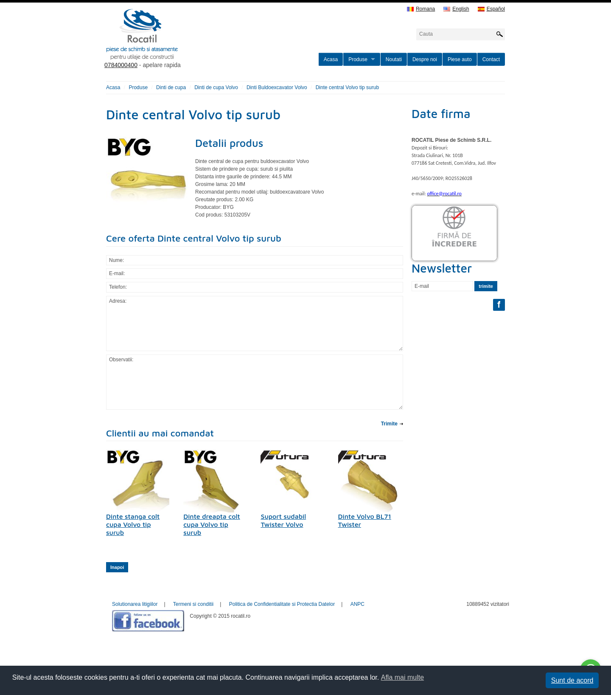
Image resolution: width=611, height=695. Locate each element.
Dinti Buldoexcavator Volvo (277, 87)
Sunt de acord (572, 680)
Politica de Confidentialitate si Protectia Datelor (282, 604)
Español (491, 9)
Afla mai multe (402, 677)
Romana (421, 9)
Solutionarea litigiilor (134, 604)
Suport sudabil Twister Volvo (283, 520)
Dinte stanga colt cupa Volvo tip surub (133, 524)
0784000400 (120, 65)
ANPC (357, 604)
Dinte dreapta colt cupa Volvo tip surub (211, 524)
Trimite (389, 424)
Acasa (331, 59)
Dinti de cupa (171, 87)
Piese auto (460, 59)
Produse (357, 59)
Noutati (394, 59)
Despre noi (424, 59)
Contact (491, 59)
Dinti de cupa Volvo (216, 87)
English (456, 9)
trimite (486, 286)
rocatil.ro (185, 45)
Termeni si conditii (193, 604)
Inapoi (117, 567)
